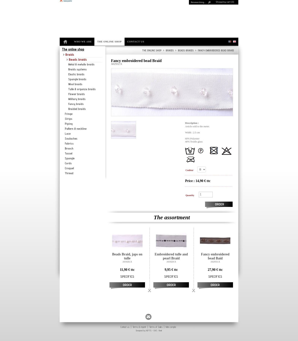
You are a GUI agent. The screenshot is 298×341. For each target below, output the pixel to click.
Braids (168, 50)
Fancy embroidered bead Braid (214, 50)
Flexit (160, 330)
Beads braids (184, 50)
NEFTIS (148, 330)
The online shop (152, 50)
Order (219, 204)
